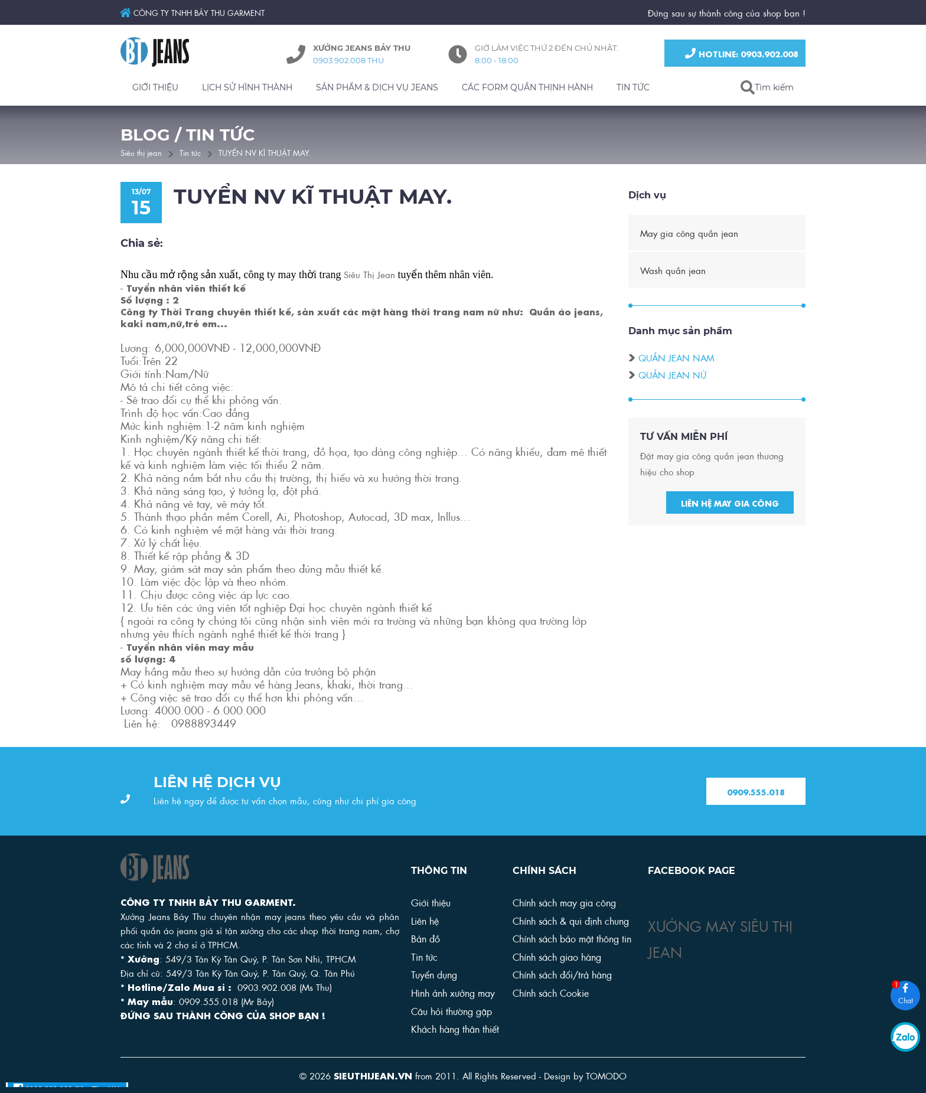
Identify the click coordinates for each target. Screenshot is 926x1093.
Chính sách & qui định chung (571, 920)
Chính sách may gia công (564, 902)
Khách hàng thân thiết (455, 1028)
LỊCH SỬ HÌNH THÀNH (247, 87)
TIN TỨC (633, 87)
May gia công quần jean (689, 234)
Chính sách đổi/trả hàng (562, 974)
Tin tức (190, 152)
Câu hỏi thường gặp (451, 1010)
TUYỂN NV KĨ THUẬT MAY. (265, 152)
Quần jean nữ (672, 375)
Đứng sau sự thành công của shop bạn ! (727, 12)
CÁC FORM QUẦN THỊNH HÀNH (527, 87)
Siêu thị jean (141, 152)
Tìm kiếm (774, 87)
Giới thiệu (431, 902)
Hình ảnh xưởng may (453, 992)
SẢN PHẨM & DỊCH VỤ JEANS (377, 87)
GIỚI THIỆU (155, 87)
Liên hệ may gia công (730, 503)
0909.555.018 (756, 792)
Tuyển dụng (434, 974)
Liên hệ (425, 920)
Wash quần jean (673, 271)
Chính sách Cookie (551, 992)
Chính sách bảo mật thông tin (572, 938)
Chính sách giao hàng (557, 956)
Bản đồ (425, 938)
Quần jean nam (676, 358)
